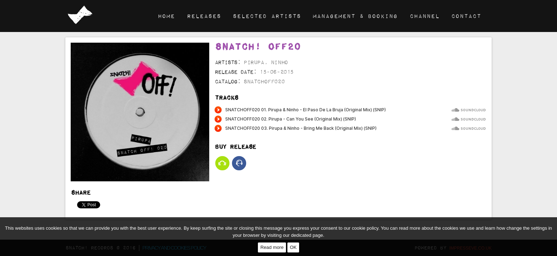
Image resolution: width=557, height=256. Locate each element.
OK (293, 247)
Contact (466, 15)
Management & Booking (355, 15)
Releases (204, 15)
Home (166, 15)
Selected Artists (267, 15)
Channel (424, 15)
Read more (271, 247)
